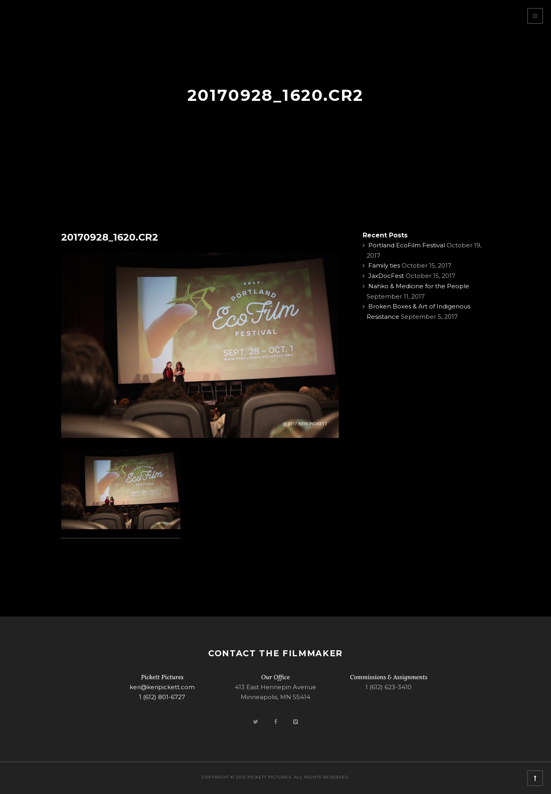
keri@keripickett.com (162, 687)
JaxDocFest (386, 275)
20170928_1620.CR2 (109, 237)
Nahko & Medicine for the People (418, 286)
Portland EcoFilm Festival (406, 245)
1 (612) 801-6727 (162, 697)
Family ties (384, 265)
